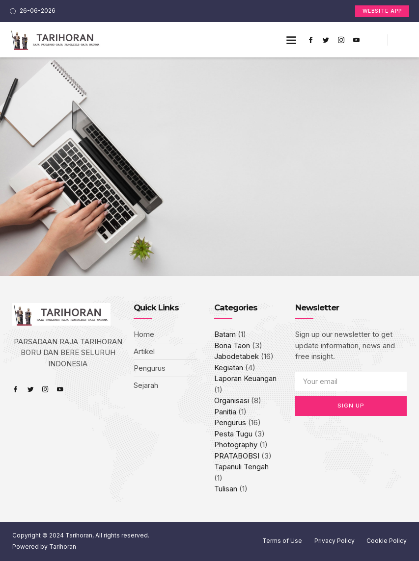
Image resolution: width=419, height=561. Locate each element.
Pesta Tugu (233, 433)
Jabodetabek (236, 356)
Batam (225, 334)
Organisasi (231, 400)
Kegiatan (228, 367)
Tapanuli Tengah (241, 466)
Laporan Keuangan (245, 378)
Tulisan (225, 488)
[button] (291, 40)
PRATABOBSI (236, 455)
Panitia (225, 411)
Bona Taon (232, 345)
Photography (235, 444)
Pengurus (230, 422)
